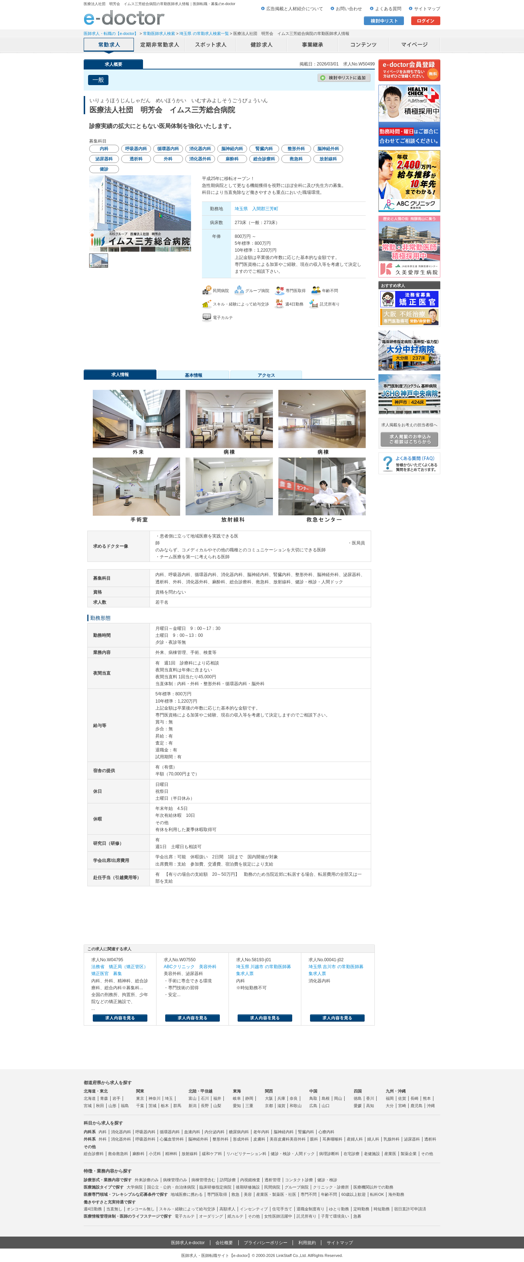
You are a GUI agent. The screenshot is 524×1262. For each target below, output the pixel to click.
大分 (390, 1105)
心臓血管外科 (172, 1139)
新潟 (192, 1105)
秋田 (100, 1105)
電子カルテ (185, 1216)
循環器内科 (170, 1132)
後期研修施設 (248, 1187)
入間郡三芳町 (265, 208)
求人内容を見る (120, 1018)
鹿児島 (416, 1105)
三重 (249, 1105)
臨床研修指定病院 (215, 1187)
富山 (192, 1098)
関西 (269, 1091)
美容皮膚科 (280, 1139)
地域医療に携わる (187, 1194)
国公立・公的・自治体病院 (171, 1187)
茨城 (152, 1105)
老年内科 (261, 1132)
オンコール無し (141, 1209)
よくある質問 (388, 8)
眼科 (314, 1139)
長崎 (414, 1098)
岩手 (116, 1098)
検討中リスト (384, 20)
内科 (103, 1132)
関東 (140, 1091)
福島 (125, 1105)
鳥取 (313, 1098)
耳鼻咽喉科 (332, 1139)
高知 (370, 1105)
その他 (427, 1153)
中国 (313, 1091)
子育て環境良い (335, 1216)
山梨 (217, 1105)
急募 (357, 1216)
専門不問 (309, 1194)
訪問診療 (228, 1180)
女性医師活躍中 (278, 1216)
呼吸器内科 (145, 1132)
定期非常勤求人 (160, 45)
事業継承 (312, 45)
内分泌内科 (215, 1132)
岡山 (338, 1098)
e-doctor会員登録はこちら (409, 70)
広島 (313, 1105)
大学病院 (135, 1187)
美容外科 (298, 1139)
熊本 (427, 1098)
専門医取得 (217, 1194)
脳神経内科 (284, 1132)
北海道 (90, 1098)
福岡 (390, 1098)
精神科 (171, 1153)
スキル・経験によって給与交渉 (187, 1209)
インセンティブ (254, 1209)
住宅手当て (282, 1209)
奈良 (294, 1098)
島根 (326, 1098)
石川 (205, 1098)
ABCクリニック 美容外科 (190, 966)
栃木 (165, 1105)
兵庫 (281, 1098)
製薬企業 (409, 1153)
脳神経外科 (198, 1139)
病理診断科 (329, 1153)
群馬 (177, 1105)
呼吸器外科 (145, 1139)
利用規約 (307, 1242)
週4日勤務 (93, 1209)
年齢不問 (329, 1194)
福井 (217, 1098)
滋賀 (281, 1105)
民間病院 (272, 1187)
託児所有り (307, 1216)
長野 (205, 1105)
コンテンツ (363, 45)
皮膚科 (259, 1139)
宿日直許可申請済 (410, 1209)
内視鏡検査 (250, 1180)
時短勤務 (382, 1209)
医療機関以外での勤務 (373, 1187)
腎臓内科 (306, 1132)
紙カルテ (235, 1216)
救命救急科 (118, 1153)
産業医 (390, 1153)
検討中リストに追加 (344, 78)
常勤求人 (109, 45)
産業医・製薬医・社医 (276, 1194)
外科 (103, 1139)
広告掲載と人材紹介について (294, 8)
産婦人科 (355, 1139)
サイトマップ (427, 8)
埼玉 (169, 1098)
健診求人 (262, 45)
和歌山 (296, 1105)
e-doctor (124, 17)
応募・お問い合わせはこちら (229, 342)
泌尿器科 (412, 1139)
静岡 (249, 1098)
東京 (140, 1098)
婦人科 (373, 1139)
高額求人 (227, 1209)
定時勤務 (361, 1209)
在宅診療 (352, 1153)
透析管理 (273, 1180)
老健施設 (372, 1153)
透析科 (430, 1139)
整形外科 (221, 1139)
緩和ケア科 (212, 1153)
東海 (237, 1091)
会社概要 (224, 1242)
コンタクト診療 (299, 1180)
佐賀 (402, 1098)
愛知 (237, 1105)
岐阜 (237, 1098)
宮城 (88, 1105)
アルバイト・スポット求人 (211, 45)
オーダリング (211, 1216)
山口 (326, 1105)
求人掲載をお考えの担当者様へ (409, 435)
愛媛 (358, 1105)
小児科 (155, 1153)
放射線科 (190, 1153)
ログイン (425, 20)
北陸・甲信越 (200, 1091)
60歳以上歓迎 (353, 1194)
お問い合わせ (349, 8)
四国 (358, 1091)
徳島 (358, 1098)
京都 (269, 1105)
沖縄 (431, 1105)
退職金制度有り (311, 1209)
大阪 (269, 1098)
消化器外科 (121, 1139)
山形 (112, 1105)
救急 (235, 1194)
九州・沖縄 (396, 1091)
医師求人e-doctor (188, 1242)
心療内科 (326, 1132)
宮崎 (402, 1105)
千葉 (140, 1105)
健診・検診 (327, 1180)
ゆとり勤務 (339, 1209)
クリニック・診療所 (331, 1187)
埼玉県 (241, 208)
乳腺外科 (392, 1139)
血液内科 (192, 1132)
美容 (248, 1194)
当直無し (114, 1209)
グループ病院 (297, 1187)
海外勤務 (396, 1194)
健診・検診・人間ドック (293, 1153)
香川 (370, 1098)
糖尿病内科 (239, 1132)
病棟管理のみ (175, 1180)
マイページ (414, 45)
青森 (104, 1098)
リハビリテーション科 (246, 1153)
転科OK (377, 1194)
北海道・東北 (96, 1091)
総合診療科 (94, 1153)
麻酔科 (138, 1153)
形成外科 (241, 1139)
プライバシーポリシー (265, 1242)
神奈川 (154, 1098)
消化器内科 (121, 1132)
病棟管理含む (203, 1180)
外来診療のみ (147, 1180)
